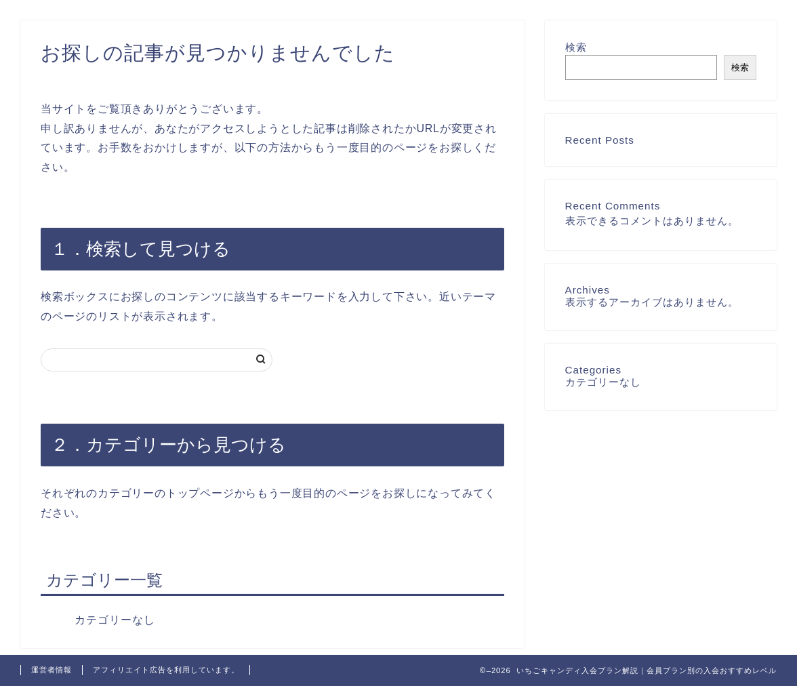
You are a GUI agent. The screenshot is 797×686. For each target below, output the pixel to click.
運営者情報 (51, 670)
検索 (576, 47)
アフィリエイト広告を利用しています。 (166, 670)
